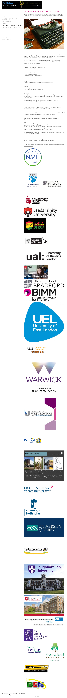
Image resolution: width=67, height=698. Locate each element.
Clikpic (10, 695)
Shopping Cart (7, 39)
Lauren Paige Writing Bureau (11, 25)
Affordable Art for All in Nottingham (11, 28)
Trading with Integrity (9, 33)
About (4, 23)
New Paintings (6, 21)
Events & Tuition (7, 31)
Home (3, 16)
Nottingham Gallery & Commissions (9, 18)
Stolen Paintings (7, 35)
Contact (4, 37)
